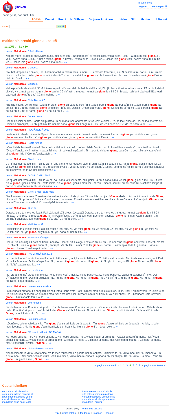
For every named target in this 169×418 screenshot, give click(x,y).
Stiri (133, 19)
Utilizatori (161, 19)
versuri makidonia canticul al (17, 394)
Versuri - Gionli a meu (24, 159)
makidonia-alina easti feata (16, 402)
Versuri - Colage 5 (22, 84)
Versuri (49, 19)
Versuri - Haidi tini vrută (24, 224)
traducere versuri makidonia (97, 391)
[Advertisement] (53, 374)
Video (123, 19)
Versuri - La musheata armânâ (28, 286)
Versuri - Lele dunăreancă (26, 319)
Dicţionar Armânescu (102, 19)
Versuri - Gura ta (21, 208)
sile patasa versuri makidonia (98, 394)
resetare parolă (159, 6)
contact (109, 413)
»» (65, 62)
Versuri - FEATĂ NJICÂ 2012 (27, 129)
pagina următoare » (154, 365)
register (143, 6)
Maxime (145, 19)
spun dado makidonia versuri (17, 396)
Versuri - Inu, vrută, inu (24, 270)
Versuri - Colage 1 (22, 67)
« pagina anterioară (105, 365)
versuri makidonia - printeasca (98, 399)
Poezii (62, 19)
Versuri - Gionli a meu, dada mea (30, 191)
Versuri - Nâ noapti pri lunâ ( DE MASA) (33, 332)
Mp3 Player (77, 19)
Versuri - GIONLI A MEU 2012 (28, 175)
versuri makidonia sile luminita (98, 396)
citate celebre (69, 413)
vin (57, 413)
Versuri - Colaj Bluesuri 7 (25, 100)
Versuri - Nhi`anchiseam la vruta (29, 348)
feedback (85, 413)
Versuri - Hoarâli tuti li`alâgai (27, 237)
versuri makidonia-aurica (15, 391)
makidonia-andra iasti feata (16, 399)
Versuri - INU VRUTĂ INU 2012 (29, 253)
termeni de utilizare (92, 408)
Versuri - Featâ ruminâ (24, 143)
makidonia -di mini (92, 402)
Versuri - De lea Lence (24, 116)
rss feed (98, 413)
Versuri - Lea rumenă (23, 302)
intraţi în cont (145, 2)
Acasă (35, 19)
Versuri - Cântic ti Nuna (24, 51)
